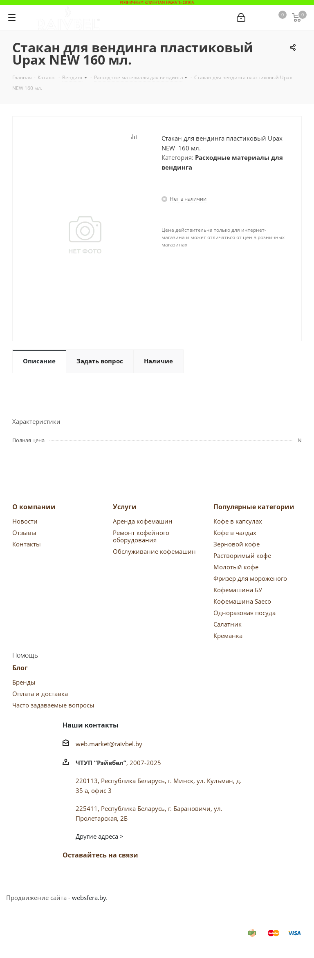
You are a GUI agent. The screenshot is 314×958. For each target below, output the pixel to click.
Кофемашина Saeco (242, 601)
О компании (34, 506)
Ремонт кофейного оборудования (141, 536)
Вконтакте (71, 874)
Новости (25, 521)
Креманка (227, 635)
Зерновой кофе (236, 544)
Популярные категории (253, 506)
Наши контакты (91, 725)
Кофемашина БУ (237, 590)
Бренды (24, 682)
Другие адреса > (99, 836)
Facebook (91, 874)
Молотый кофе (235, 567)
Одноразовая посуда (244, 613)
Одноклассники (111, 874)
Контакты (26, 544)
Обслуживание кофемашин (154, 551)
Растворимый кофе (242, 555)
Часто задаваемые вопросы (53, 705)
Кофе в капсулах (237, 521)
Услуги (125, 506)
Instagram (132, 874)
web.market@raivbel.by (109, 744)
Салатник (227, 624)
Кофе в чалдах (234, 532)
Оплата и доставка (40, 693)
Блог (20, 667)
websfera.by (89, 897)
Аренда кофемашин (143, 521)
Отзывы (24, 532)
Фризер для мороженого (250, 578)
